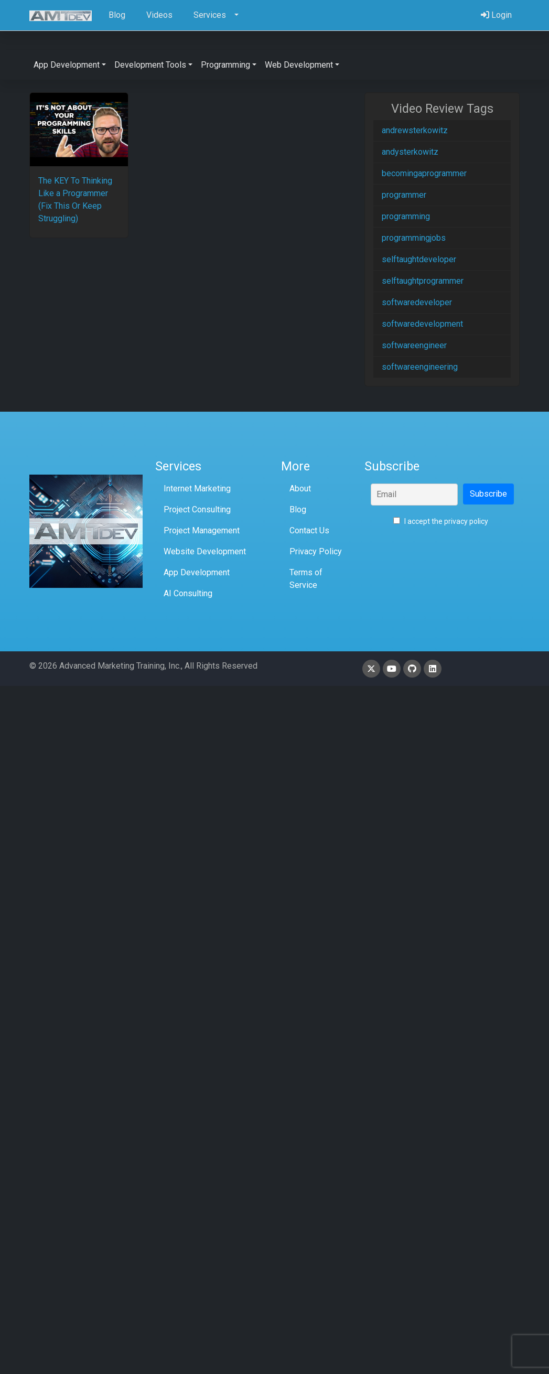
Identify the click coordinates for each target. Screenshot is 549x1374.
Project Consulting (197, 509)
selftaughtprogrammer (423, 281)
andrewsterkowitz (415, 130)
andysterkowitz (410, 152)
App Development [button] (67, 65)
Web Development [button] (299, 65)
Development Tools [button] (150, 65)
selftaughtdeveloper (419, 259)
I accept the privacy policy (440, 521)
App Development (197, 572)
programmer (404, 195)
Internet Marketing (197, 488)
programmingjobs (414, 238)
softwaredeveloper (417, 302)
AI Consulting (188, 593)
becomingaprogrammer (424, 173)
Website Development (205, 551)
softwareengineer (414, 345)
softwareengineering (420, 367)
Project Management (202, 530)
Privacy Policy (315, 551)
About (300, 488)
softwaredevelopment (422, 324)
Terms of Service (305, 578)
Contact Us (309, 530)
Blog (297, 509)
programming (406, 216)
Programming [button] (225, 65)
